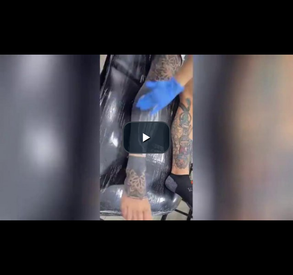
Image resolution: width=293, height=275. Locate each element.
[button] (146, 137)
